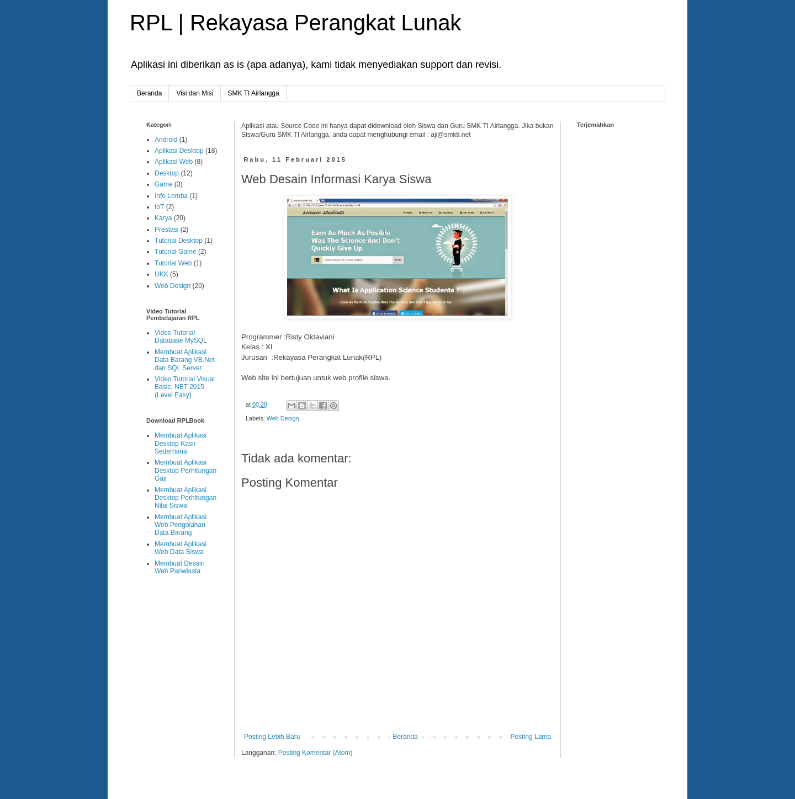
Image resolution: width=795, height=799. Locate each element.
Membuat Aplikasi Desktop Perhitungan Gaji (185, 470)
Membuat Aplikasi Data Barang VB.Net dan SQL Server (185, 360)
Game (164, 184)
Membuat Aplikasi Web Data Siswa (180, 548)
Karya (163, 218)
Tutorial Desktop (179, 240)
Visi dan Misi (194, 93)
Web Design (283, 418)
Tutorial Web (173, 263)
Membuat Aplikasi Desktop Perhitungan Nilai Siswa (185, 498)
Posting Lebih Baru (272, 737)
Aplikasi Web (174, 162)
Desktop (167, 173)
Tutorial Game (176, 251)
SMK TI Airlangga (253, 93)
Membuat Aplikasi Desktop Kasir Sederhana (180, 443)
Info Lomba (171, 196)
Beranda (149, 93)
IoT (159, 207)
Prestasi (166, 229)
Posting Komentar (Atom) (315, 753)
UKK (161, 274)
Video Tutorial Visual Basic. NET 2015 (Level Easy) (185, 387)
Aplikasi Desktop (179, 151)
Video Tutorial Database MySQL (181, 336)
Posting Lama (531, 737)
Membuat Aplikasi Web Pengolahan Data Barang (180, 525)
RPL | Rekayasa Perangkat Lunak (295, 22)
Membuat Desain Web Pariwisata (180, 567)
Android (166, 139)
